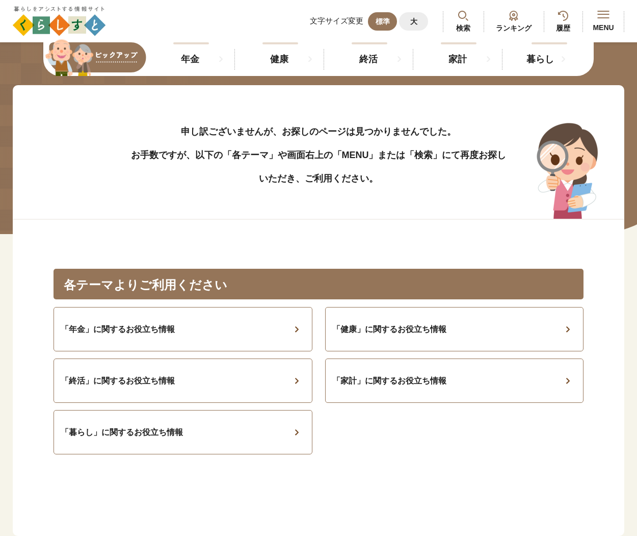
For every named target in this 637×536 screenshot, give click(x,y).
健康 (279, 59)
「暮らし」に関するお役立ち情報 (122, 432)
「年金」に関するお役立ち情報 (118, 329)
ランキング (514, 28)
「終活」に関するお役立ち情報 (118, 380)
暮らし (540, 59)
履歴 (563, 28)
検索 (463, 28)
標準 (383, 21)
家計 (457, 59)
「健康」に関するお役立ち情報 (389, 329)
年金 (190, 59)
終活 (368, 59)
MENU (603, 21)
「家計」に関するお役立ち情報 (389, 380)
